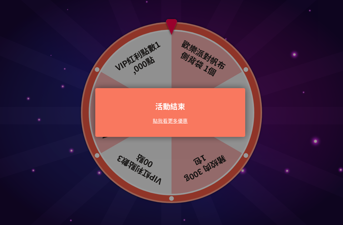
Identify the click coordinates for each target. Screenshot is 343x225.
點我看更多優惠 (170, 120)
